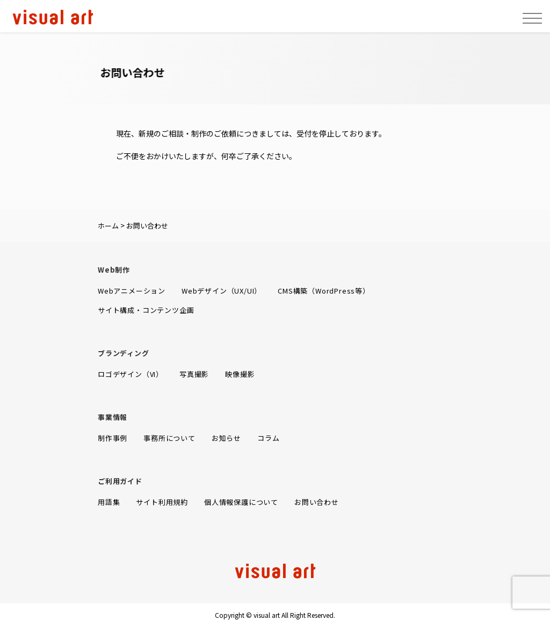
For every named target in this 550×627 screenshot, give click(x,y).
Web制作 (114, 270)
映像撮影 (240, 374)
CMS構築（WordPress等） (324, 291)
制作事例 (112, 438)
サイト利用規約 (162, 502)
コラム (268, 438)
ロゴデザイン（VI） (130, 374)
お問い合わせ (316, 502)
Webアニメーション (131, 291)
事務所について (169, 438)
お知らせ (226, 438)
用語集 (109, 502)
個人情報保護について (241, 502)
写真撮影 (194, 374)
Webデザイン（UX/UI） (222, 291)
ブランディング (123, 353)
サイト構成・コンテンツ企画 (146, 310)
